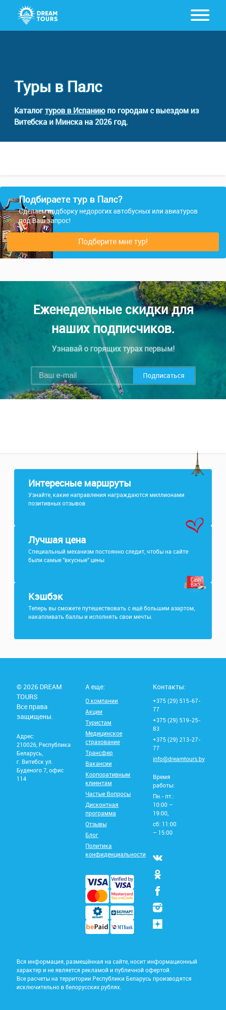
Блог (91, 835)
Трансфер (99, 752)
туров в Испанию (75, 110)
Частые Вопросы (108, 793)
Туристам (98, 722)
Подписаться (163, 375)
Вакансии (98, 763)
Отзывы (96, 824)
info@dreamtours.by (179, 758)
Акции (93, 711)
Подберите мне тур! (113, 241)
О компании (101, 700)
